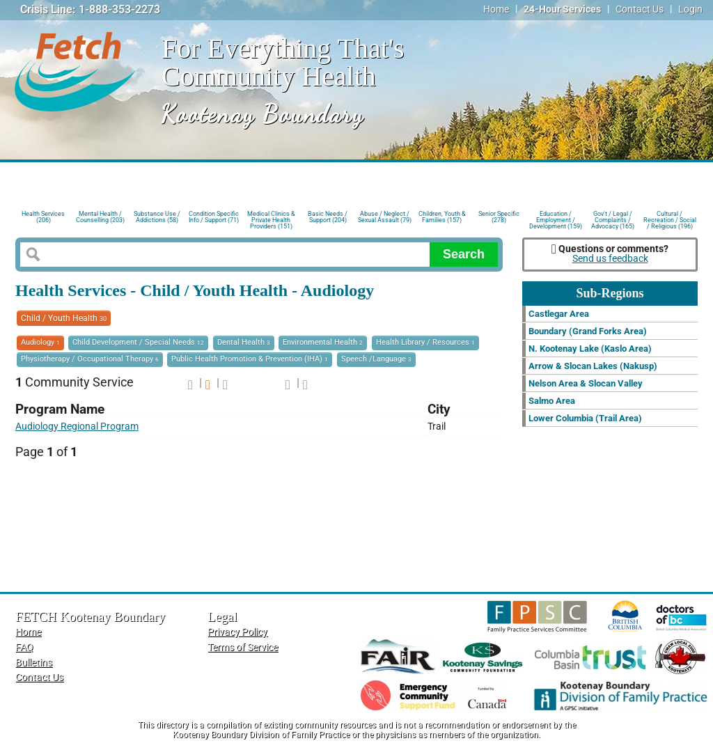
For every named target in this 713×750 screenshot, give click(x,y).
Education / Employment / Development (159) (555, 219)
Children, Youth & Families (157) (442, 217)
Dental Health (243, 342)
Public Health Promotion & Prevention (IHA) (249, 359)
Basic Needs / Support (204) (327, 217)
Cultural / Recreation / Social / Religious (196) (669, 219)
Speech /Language (376, 359)
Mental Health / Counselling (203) (100, 217)
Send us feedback (610, 259)
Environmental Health (323, 342)
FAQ (24, 647)
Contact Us (640, 9)
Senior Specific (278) (498, 217)
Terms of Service (242, 647)
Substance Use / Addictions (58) (157, 217)
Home (496, 9)
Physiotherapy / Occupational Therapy (90, 359)
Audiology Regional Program (77, 426)
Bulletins (33, 663)
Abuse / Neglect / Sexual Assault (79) (385, 217)
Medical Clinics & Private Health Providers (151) (271, 219)
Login (690, 9)
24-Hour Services (562, 9)
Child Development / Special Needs (138, 342)
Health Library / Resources (425, 342)
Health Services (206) (43, 217)
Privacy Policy (237, 632)
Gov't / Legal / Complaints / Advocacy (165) (612, 219)
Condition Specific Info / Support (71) (214, 217)
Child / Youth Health (64, 318)
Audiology (40, 342)
